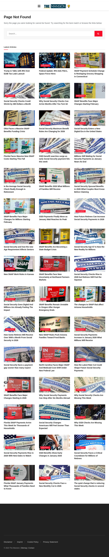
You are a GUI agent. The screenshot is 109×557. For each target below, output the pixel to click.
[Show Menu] (39, 6)
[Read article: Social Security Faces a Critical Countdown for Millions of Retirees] (89, 442)
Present (10, 65)
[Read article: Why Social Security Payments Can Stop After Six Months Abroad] (54, 385)
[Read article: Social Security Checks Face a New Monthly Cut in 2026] (54, 472)
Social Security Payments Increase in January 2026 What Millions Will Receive (88, 337)
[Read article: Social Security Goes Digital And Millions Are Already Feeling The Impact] (19, 294)
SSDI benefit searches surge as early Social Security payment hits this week (54, 159)
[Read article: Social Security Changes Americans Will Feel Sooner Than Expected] (54, 412)
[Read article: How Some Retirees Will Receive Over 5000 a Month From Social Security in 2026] (19, 324)
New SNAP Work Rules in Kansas (19, 274)
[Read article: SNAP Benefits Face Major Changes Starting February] (89, 90)
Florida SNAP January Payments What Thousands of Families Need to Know (19, 486)
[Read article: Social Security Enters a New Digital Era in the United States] (89, 118)
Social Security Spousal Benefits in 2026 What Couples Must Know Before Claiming (89, 189)
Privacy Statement (50, 542)
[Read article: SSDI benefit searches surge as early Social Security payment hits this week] (54, 145)
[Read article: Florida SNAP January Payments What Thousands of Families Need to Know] (19, 472)
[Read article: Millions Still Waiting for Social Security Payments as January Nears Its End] (89, 145)
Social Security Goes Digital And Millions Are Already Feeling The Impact (18, 307)
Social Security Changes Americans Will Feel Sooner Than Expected (54, 425)
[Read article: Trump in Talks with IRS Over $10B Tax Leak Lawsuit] (19, 60)
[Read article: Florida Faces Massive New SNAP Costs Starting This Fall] (19, 145)
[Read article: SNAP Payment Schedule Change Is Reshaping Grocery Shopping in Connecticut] (89, 60)
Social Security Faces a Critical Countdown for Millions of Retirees (88, 456)
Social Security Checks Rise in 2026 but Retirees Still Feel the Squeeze (88, 277)
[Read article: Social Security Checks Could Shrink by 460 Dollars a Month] (19, 90)
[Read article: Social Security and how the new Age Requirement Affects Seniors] (19, 236)
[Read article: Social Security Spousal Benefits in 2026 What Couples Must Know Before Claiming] (89, 176)
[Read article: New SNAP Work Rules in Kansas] (19, 264)
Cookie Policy (32, 542)
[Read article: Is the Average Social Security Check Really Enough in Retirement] (19, 176)
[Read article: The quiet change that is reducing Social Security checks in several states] (89, 472)
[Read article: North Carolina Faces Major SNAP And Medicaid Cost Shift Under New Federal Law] (54, 354)
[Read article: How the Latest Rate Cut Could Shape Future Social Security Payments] (89, 354)
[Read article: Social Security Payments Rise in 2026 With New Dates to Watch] (19, 442)
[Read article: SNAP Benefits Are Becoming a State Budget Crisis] (54, 236)
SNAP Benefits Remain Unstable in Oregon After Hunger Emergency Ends (53, 307)
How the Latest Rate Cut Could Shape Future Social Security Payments (88, 368)
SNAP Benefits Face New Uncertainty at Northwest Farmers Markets (54, 277)
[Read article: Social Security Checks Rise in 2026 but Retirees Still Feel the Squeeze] (89, 264)
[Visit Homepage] (57, 6)
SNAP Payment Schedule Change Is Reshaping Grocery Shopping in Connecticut (89, 74)
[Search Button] (98, 33)
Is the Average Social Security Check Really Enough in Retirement (17, 189)
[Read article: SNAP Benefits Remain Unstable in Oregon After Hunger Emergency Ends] (54, 294)
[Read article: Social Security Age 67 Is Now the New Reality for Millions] (89, 236)
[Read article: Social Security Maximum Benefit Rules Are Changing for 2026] (54, 118)
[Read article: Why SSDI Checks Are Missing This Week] (89, 412)
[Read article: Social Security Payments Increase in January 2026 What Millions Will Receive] (89, 324)
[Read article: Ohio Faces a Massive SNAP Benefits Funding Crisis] (19, 118)
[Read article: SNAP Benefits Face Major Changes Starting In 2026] (19, 385)
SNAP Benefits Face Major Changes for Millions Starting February (17, 219)
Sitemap (24, 548)
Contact (31, 548)
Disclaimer (8, 542)
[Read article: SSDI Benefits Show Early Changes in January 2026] (54, 442)
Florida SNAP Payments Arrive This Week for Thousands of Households (17, 425)
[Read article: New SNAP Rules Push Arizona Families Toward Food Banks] (54, 324)
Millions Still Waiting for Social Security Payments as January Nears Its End (88, 159)
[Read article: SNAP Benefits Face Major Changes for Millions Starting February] (19, 206)
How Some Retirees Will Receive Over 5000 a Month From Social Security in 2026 (18, 337)
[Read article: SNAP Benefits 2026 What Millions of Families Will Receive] (54, 176)
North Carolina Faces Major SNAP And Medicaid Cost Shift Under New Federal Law (54, 368)
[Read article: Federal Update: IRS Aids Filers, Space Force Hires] (54, 60)
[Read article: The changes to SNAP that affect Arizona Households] (89, 294)
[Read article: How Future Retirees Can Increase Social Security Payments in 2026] (89, 206)
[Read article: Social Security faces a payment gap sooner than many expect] (19, 354)
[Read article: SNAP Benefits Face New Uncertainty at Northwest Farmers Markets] (54, 264)
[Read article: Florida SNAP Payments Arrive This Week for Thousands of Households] (19, 412)
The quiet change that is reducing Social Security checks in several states (89, 486)
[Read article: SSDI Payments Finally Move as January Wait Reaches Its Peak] (54, 206)
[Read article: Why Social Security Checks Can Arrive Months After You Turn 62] (54, 90)
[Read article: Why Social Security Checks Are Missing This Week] (89, 385)
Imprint (20, 542)
